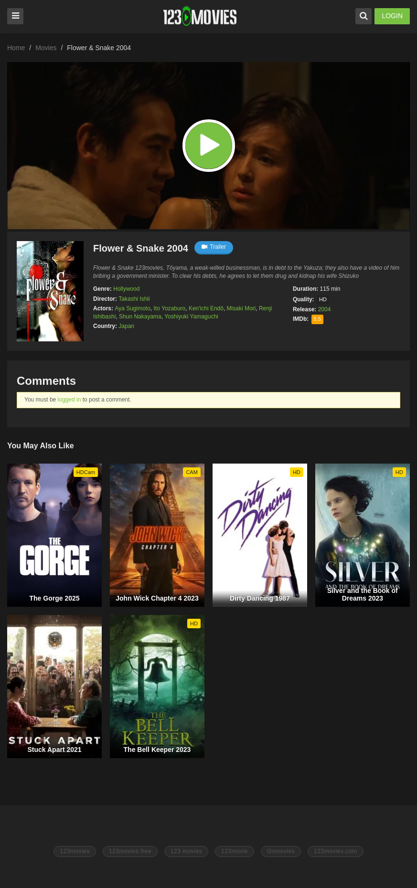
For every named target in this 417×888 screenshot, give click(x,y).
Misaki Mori (241, 308)
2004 (324, 309)
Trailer (214, 246)
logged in (69, 399)
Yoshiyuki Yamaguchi (191, 316)
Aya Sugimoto (132, 308)
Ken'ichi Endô (206, 308)
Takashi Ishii (134, 299)
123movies (75, 851)
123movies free (130, 851)
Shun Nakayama (140, 316)
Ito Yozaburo (170, 308)
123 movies (186, 851)
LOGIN (392, 16)
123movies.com (335, 851)
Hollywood (126, 288)
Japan (126, 326)
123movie (234, 851)
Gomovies (281, 851)
